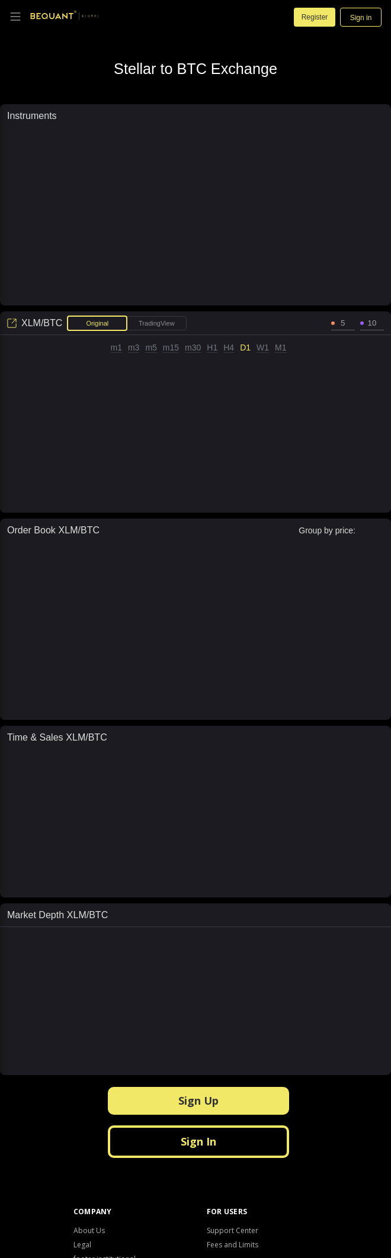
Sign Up (198, 1100)
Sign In (198, 1141)
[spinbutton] (343, 323)
